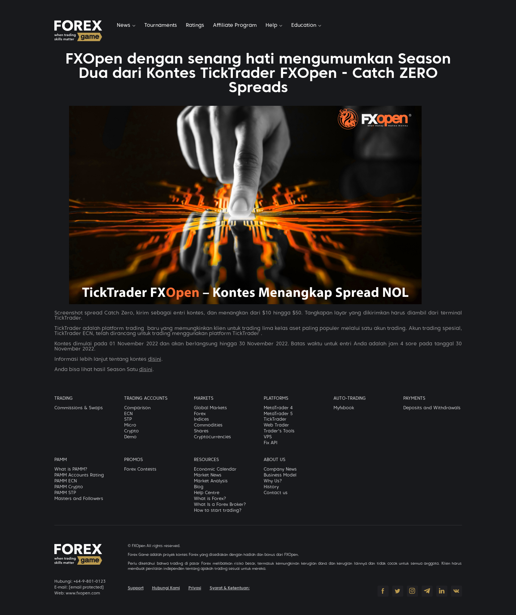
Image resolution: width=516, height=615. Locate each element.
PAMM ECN (65, 481)
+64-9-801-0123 (89, 581)
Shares (201, 431)
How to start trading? (218, 510)
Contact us (276, 493)
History (271, 487)
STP (128, 419)
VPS (268, 437)
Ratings (195, 25)
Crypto (131, 431)
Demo (130, 437)
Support (136, 588)
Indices (201, 419)
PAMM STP (65, 493)
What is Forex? (210, 499)
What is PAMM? (70, 469)
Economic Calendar (215, 469)
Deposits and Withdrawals (432, 408)
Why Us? (273, 481)
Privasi (194, 588)
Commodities (208, 425)
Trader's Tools (279, 431)
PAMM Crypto (68, 487)
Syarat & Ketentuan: (230, 588)
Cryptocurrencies (212, 437)
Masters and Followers (78, 499)
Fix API (270, 443)
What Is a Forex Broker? (220, 505)
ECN (128, 414)
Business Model (280, 475)
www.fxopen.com (83, 593)
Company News (280, 469)
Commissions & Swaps (78, 408)
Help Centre (206, 493)
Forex (200, 414)
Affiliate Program (235, 25)
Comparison (137, 408)
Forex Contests (140, 469)
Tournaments (160, 25)
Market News (207, 475)
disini (154, 359)
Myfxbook (343, 408)
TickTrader (275, 419)
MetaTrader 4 (278, 408)
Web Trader (276, 425)
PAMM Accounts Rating (79, 475)
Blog (198, 487)
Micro (130, 425)
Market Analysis (211, 481)
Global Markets (210, 408)
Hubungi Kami (166, 588)
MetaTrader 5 (278, 414)
